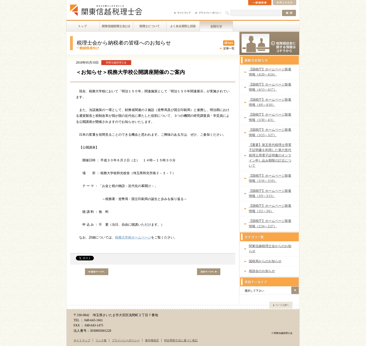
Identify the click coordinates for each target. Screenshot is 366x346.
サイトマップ (82, 340)
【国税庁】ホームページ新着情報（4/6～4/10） (270, 102)
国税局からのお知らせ (265, 261)
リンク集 (101, 340)
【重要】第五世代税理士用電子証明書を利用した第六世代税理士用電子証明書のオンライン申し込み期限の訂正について (270, 155)
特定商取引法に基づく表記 (181, 340)
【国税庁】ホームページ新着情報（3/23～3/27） (270, 132)
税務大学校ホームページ (133, 237)
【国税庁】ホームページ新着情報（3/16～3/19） (270, 178)
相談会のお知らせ (262, 271)
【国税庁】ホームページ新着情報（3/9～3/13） (270, 193)
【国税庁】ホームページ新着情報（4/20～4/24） (270, 72)
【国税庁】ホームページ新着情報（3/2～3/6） (270, 208)
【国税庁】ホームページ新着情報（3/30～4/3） (270, 117)
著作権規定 (152, 340)
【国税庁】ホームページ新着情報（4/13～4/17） (270, 87)
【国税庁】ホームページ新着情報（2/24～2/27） (270, 223)
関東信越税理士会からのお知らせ (270, 248)
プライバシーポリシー (126, 340)
